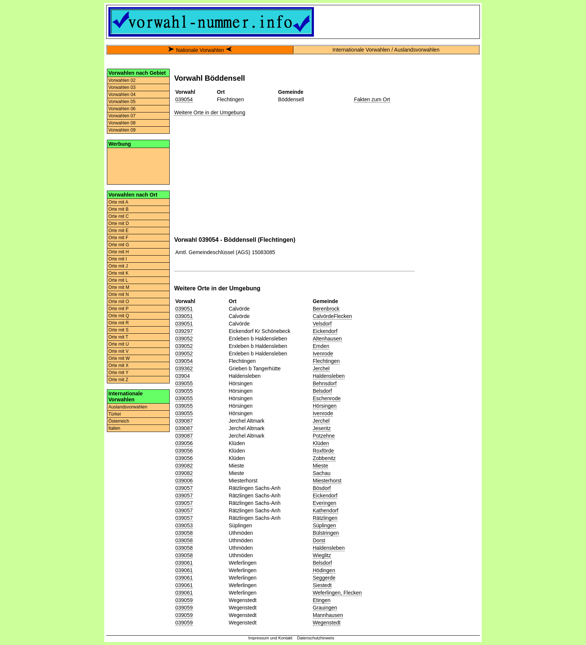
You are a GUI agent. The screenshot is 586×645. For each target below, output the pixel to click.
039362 (184, 368)
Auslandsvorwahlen (127, 407)
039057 (184, 488)
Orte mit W (119, 358)
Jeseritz (322, 428)
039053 (184, 525)
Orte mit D (118, 223)
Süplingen (324, 525)
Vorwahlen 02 (122, 80)
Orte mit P (118, 308)
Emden (321, 346)
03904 (182, 376)
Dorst (319, 540)
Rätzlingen (325, 518)
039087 (184, 421)
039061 (184, 563)
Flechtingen (326, 361)
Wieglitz (322, 555)
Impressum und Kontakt (270, 638)
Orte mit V (118, 351)
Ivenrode (323, 354)
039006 (184, 481)
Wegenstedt (326, 623)
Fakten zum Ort (372, 99)
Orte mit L (118, 280)
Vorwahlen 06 (122, 108)
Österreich (118, 421)
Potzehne (324, 436)
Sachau (321, 473)
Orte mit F (118, 237)
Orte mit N (118, 294)
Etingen (321, 600)
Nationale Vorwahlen (200, 50)
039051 (184, 309)
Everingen (324, 503)
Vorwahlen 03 (122, 87)
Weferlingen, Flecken (337, 593)
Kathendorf (326, 510)
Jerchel (321, 368)
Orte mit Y (118, 372)
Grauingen (325, 608)
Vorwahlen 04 (122, 94)
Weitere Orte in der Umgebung (209, 112)
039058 (184, 533)
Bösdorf (322, 488)
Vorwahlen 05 (122, 101)
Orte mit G (118, 244)
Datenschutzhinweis (315, 638)
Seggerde (324, 578)
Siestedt (322, 585)
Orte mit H (118, 251)
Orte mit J (118, 266)
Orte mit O (118, 301)
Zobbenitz (324, 458)
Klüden (321, 443)
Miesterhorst (327, 481)
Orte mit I (117, 259)
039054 (184, 99)
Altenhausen (327, 339)
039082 (184, 466)
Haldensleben (329, 376)
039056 (184, 443)
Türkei (114, 414)
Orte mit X (118, 365)
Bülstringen (326, 533)
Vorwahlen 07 (122, 115)
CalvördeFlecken (332, 316)
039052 (184, 339)
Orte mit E (118, 230)
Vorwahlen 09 (122, 130)
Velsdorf (322, 324)
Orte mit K (118, 273)
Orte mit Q (118, 315)
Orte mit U (118, 344)
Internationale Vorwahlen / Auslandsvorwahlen (386, 50)
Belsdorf (322, 391)
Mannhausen (328, 615)
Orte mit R (118, 322)
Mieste (320, 466)
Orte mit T (118, 337)
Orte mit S (118, 330)
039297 (184, 331)
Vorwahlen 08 (122, 123)
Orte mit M (118, 287)
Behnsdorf (325, 383)
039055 (184, 383)
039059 (184, 600)
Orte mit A (118, 202)
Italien (114, 428)
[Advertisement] (138, 165)
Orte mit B (118, 209)
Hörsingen (325, 406)
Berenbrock (326, 309)
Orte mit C (118, 216)
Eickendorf (325, 331)
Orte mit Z (118, 379)
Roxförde (323, 451)
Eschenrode (327, 398)
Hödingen (324, 570)
